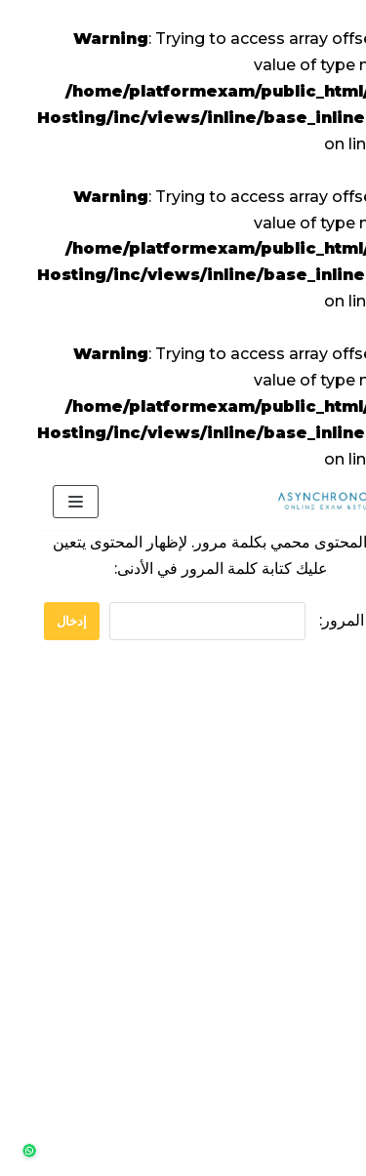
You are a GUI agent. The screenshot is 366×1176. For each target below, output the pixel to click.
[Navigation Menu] (38, 501)
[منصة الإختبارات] (292, 501)
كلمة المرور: (215, 621)
